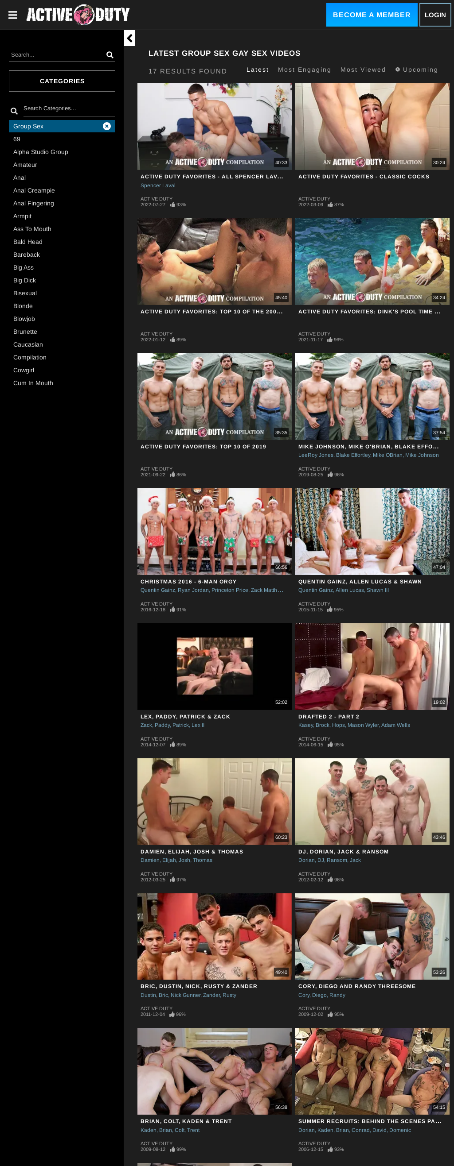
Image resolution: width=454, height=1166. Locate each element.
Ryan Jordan (193, 590)
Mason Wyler (363, 725)
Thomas (202, 860)
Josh (184, 860)
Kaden (149, 1130)
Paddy (162, 725)
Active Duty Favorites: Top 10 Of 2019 (203, 447)
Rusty (229, 995)
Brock (322, 725)
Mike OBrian (388, 455)
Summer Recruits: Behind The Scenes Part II (373, 1121)
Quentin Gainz (158, 590)
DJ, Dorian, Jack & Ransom (343, 852)
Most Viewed (363, 69)
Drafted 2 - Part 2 (329, 717)
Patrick (180, 725)
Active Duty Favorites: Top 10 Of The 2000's (213, 312)
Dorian (306, 860)
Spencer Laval (158, 185)
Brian (165, 1130)
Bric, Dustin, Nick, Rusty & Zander (199, 986)
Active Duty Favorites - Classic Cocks (364, 177)
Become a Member (372, 15)
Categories (62, 81)
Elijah (169, 860)
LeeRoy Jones (315, 455)
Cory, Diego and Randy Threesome (357, 986)
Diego (319, 995)
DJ (320, 860)
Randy (337, 995)
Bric (163, 995)
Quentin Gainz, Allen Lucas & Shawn (360, 582)
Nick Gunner (185, 995)
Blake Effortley (353, 455)
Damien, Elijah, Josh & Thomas (192, 852)
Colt (179, 1130)
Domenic (400, 1130)
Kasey (305, 725)
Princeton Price (229, 590)
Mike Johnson (422, 455)
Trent (193, 1130)
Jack (355, 860)
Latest (258, 69)
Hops (338, 725)
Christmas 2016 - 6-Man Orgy (189, 582)
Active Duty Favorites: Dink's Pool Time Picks (375, 312)
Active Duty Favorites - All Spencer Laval (213, 177)
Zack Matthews (269, 590)
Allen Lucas (350, 590)
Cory (303, 995)
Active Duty (156, 198)
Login (435, 15)
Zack (146, 725)
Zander (211, 995)
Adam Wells (395, 725)
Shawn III (378, 590)
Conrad (361, 1130)
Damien (150, 860)
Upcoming (416, 69)
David (379, 1130)
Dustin (148, 995)
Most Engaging (305, 69)
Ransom (337, 860)
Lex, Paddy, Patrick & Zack (186, 717)
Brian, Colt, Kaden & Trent (186, 1121)
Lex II (198, 725)
